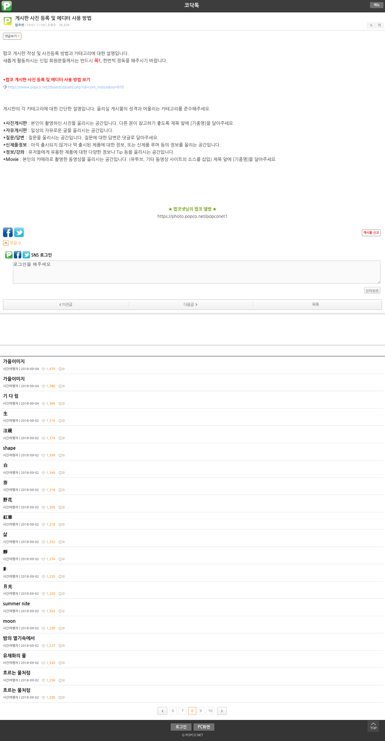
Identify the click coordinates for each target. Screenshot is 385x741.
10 (210, 711)
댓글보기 (12, 36)
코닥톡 (191, 5)
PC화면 (204, 727)
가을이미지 (193, 366)
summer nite (193, 608)
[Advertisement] (192, 329)
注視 (193, 435)
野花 (193, 505)
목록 (315, 305)
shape (193, 453)
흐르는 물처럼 (193, 678)
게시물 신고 (371, 232)
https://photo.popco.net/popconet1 (193, 216)
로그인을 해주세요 (196, 272)
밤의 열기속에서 (193, 643)
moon (193, 626)
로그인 (181, 727)
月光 (193, 591)
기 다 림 (193, 401)
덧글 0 (12, 243)
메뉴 (377, 5)
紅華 (193, 522)
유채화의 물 (193, 660)
